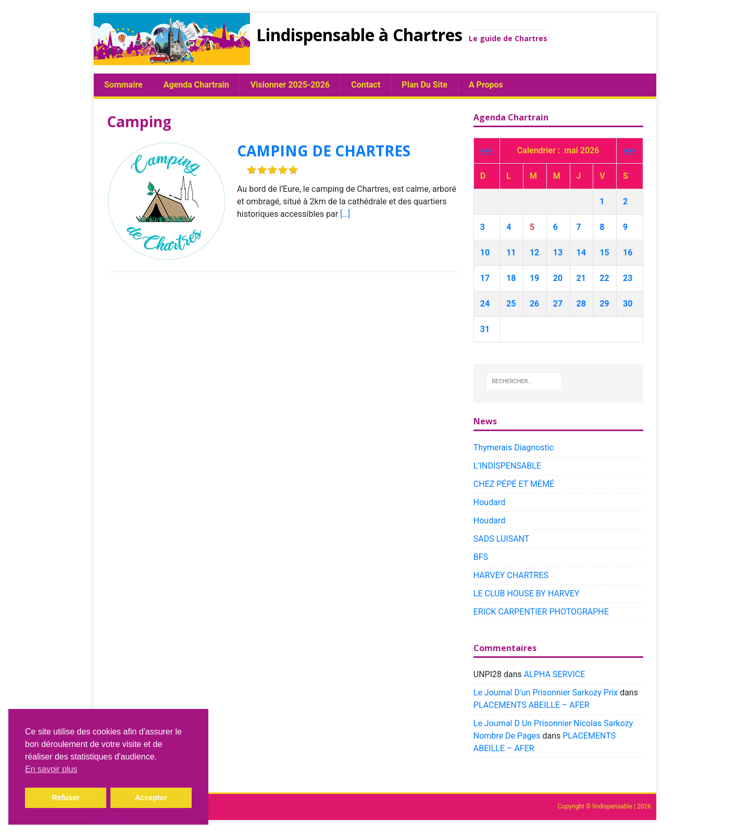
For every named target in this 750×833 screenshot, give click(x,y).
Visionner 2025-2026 (290, 85)
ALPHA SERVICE (554, 674)
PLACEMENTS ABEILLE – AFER (531, 705)
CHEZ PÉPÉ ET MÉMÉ (513, 484)
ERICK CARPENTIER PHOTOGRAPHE (541, 612)
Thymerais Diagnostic (513, 447)
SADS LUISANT (501, 539)
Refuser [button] (66, 797)
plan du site (424, 85)
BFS (480, 557)
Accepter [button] (151, 797)
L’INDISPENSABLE (507, 466)
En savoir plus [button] (51, 769)
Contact (365, 85)
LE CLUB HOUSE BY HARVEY (526, 593)
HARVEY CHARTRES (510, 575)
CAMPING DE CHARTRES (323, 151)
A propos (486, 85)
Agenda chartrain (196, 85)
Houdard (489, 502)
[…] (345, 214)
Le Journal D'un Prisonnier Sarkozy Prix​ (545, 692)
